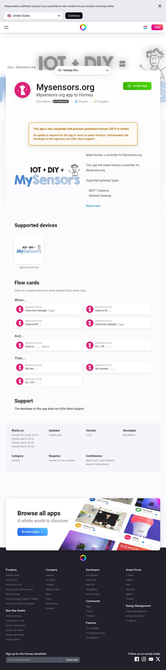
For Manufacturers (95, 633)
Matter (129, 594)
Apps (10, 67)
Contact (50, 608)
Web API (90, 584)
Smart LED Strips (14, 630)
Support (50, 584)
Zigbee (129, 580)
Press (49, 598)
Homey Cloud (12, 575)
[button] (33, 15)
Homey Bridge (13, 594)
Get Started (92, 575)
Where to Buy (53, 589)
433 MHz (130, 589)
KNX (128, 584)
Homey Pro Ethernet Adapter (20, 603)
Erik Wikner (129, 435)
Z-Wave (130, 575)
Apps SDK (91, 580)
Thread (129, 598)
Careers (50, 575)
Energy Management (136, 611)
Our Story (50, 580)
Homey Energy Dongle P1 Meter (22, 598)
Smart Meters (13, 639)
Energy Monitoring (135, 616)
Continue (74, 15)
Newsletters (52, 603)
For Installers (92, 628)
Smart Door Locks (15, 620)
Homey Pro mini (14, 584)
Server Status (93, 594)
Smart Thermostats (16, 625)
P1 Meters (131, 620)
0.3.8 (89, 435)
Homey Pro (11, 580)
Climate (16, 460)
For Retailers (92, 637)
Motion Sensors (14, 616)
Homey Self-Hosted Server (19, 589)
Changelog (91, 589)
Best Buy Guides (15, 610)
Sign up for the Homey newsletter (26, 653)
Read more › (93, 206)
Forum (89, 611)
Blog (48, 594)
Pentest (90, 616)
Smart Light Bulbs (15, 634)
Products (11, 569)
